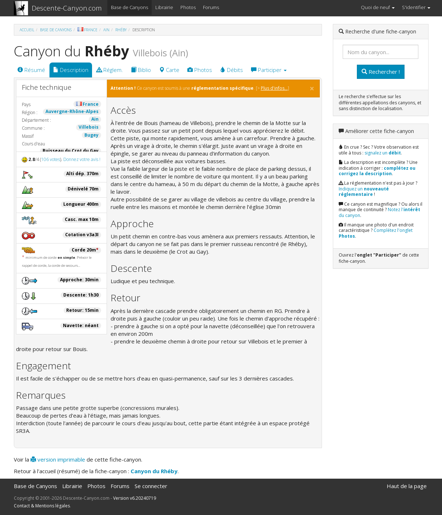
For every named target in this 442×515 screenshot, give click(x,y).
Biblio (141, 69)
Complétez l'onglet (376, 233)
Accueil (27, 29)
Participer (269, 69)
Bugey (91, 135)
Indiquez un (364, 192)
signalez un (383, 153)
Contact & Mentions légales (42, 506)
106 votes (50, 159)
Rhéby (121, 29)
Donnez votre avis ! (81, 159)
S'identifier (416, 7)
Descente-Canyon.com (67, 8)
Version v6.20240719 (134, 498)
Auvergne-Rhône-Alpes (72, 111)
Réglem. (109, 69)
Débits (231, 69)
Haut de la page (407, 486)
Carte (169, 69)
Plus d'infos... (274, 88)
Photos (188, 7)
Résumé (31, 69)
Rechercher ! (381, 71)
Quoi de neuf (378, 7)
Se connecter (151, 486)
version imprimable (58, 459)
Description (70, 69)
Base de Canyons (129, 7)
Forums (211, 7)
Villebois (89, 127)
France (87, 29)
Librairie (164, 7)
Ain (106, 29)
